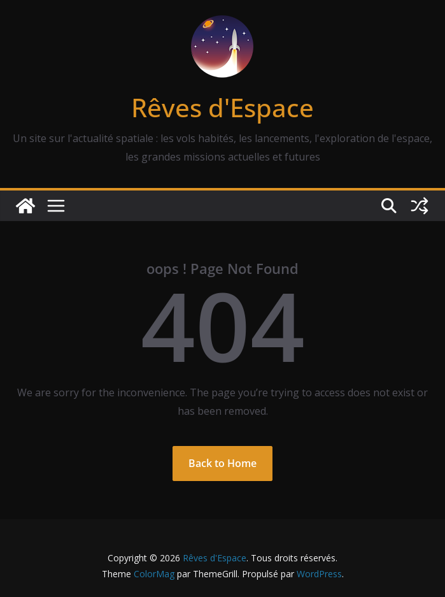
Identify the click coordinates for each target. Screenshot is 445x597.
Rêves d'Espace (222, 107)
